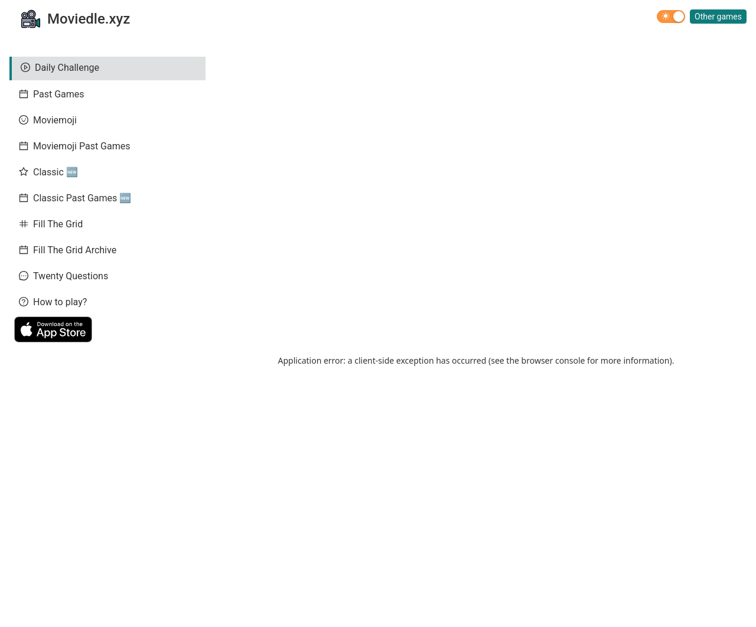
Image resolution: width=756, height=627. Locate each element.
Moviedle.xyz (88, 19)
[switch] (671, 16)
